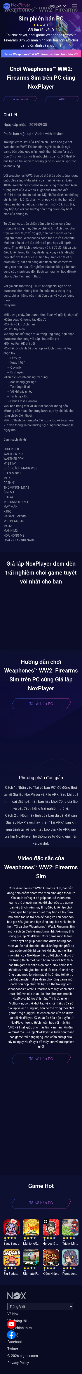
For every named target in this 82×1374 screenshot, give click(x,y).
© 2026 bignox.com (22, 1356)
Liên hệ (13, 1335)
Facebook (15, 1342)
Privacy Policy (18, 1363)
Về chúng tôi (17, 1321)
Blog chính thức (19, 1328)
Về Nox (13, 1314)
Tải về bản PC (20, 99)
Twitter (12, 1349)
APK (62, 99)
